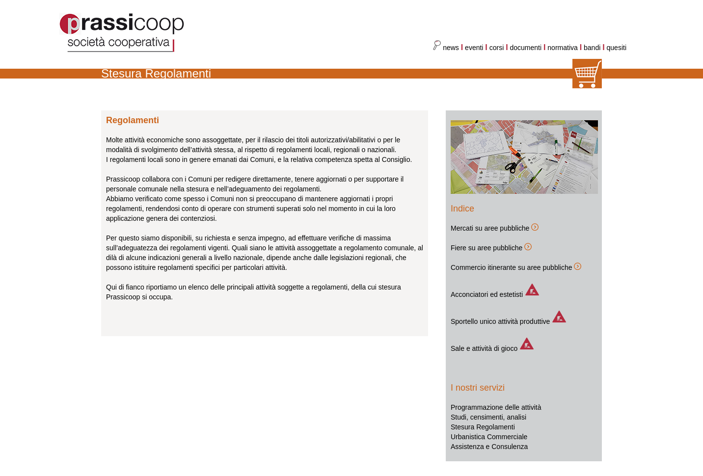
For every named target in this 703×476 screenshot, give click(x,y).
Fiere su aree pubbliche (486, 248)
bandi (593, 48)
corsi (496, 48)
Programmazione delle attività (496, 407)
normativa (563, 48)
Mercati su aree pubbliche (490, 228)
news (446, 48)
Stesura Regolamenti (483, 427)
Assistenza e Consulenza (489, 446)
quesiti (616, 48)
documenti (526, 48)
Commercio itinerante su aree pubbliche (511, 267)
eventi (474, 48)
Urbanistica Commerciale (489, 437)
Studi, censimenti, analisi (488, 417)
